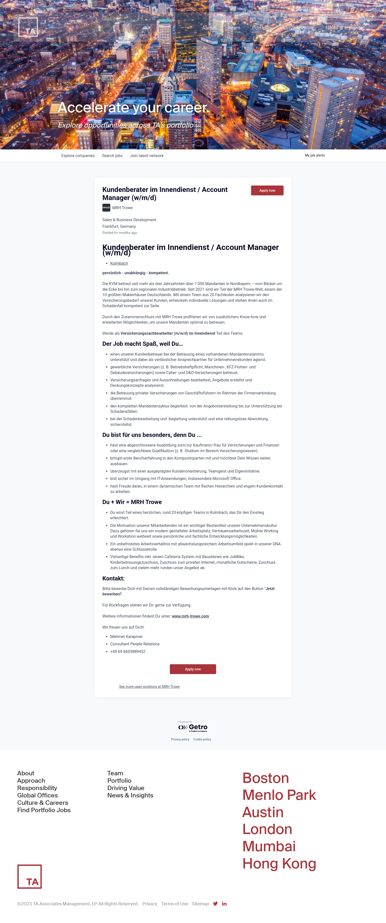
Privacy (150, 904)
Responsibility (37, 788)
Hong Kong (279, 863)
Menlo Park (279, 795)
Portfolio (119, 780)
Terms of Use (174, 904)
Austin (263, 812)
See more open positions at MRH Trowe (149, 687)
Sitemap (200, 904)
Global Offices (37, 795)
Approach (31, 780)
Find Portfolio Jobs (44, 810)
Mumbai (269, 846)
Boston (265, 778)
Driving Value (126, 788)
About (25, 773)
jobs (113, 155)
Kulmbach (119, 263)
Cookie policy (202, 739)
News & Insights (130, 795)
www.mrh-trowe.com (190, 616)
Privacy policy (180, 739)
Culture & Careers (42, 803)
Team (115, 773)
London (267, 829)
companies (78, 155)
